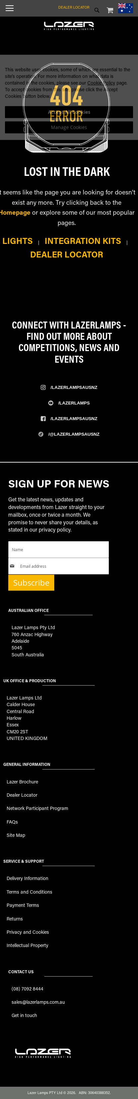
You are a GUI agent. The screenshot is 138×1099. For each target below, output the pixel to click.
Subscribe (31, 582)
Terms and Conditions (29, 892)
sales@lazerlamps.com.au (38, 1002)
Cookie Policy (101, 101)
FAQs (12, 822)
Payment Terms (23, 905)
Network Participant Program (37, 808)
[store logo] (69, 23)
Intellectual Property (27, 945)
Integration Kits (83, 240)
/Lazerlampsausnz (74, 387)
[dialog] (69, 115)
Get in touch (24, 1015)
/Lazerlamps (74, 403)
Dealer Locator (73, 7)
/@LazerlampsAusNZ (73, 434)
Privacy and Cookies (28, 932)
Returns (15, 919)
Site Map (16, 835)
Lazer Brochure (22, 781)
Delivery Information (27, 878)
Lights (17, 240)
